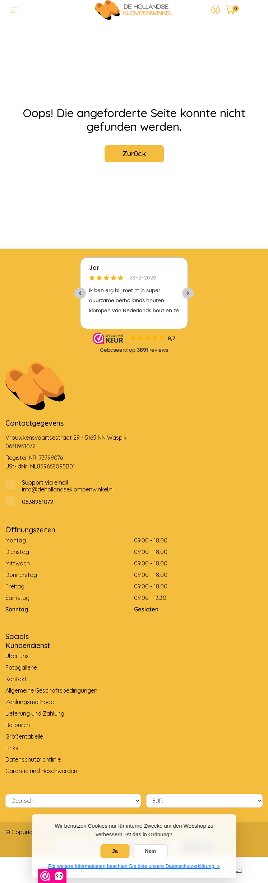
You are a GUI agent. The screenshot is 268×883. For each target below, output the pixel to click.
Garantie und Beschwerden (41, 771)
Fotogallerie (21, 667)
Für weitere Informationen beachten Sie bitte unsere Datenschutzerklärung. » (134, 866)
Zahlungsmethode (29, 702)
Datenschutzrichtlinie (33, 759)
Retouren (17, 725)
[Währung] (204, 801)
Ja (115, 851)
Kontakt (16, 679)
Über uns (17, 656)
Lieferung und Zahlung (34, 713)
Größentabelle (24, 736)
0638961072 (20, 446)
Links (11, 748)
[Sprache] (73, 801)
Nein (150, 851)
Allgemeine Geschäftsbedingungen (51, 690)
